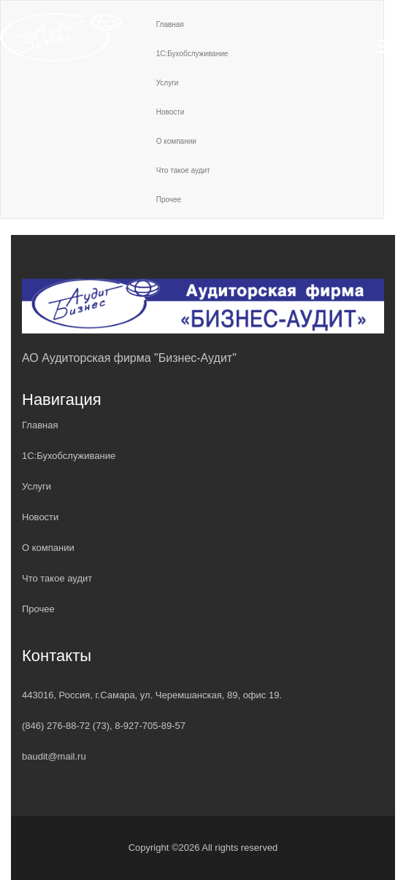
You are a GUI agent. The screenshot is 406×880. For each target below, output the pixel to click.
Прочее (168, 200)
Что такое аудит (183, 170)
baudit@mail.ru (54, 756)
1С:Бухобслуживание (68, 455)
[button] (387, 43)
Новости (170, 112)
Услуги (36, 486)
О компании (176, 141)
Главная (40, 425)
